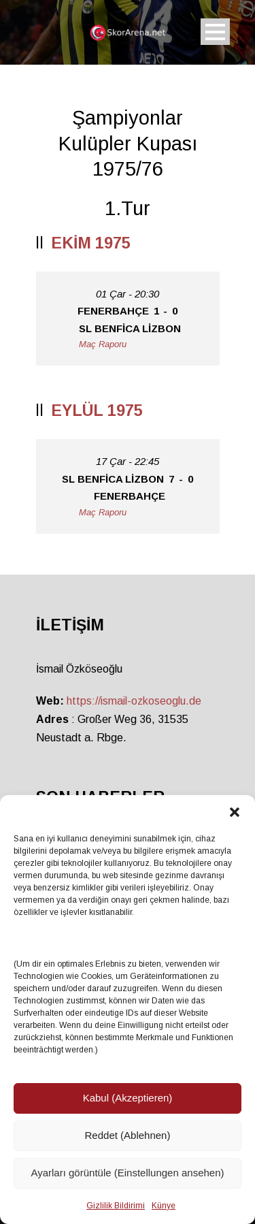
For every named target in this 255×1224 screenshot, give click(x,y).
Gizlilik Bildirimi (115, 1205)
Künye (163, 1205)
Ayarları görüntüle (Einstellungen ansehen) (127, 1172)
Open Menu (215, 31)
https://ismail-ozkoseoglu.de (134, 701)
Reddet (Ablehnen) (128, 1135)
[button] (234, 812)
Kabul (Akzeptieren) (128, 1098)
